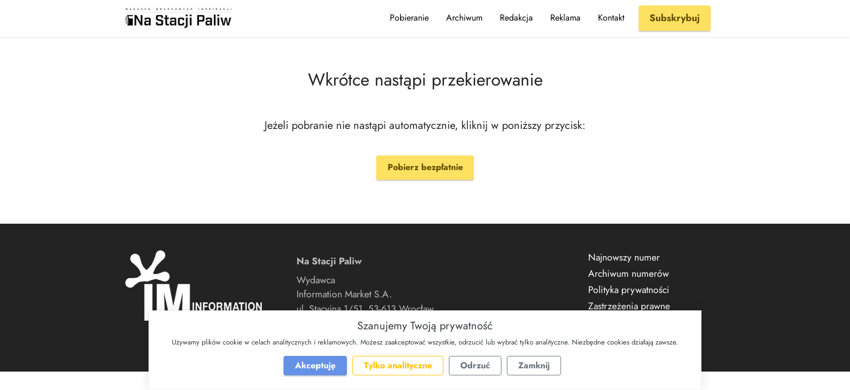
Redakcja (516, 17)
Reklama (565, 17)
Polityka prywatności (628, 290)
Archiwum (464, 17)
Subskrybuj (674, 18)
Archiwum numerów (628, 273)
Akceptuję (315, 365)
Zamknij (534, 365)
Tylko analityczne (398, 365)
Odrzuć (475, 365)
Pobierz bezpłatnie (425, 167)
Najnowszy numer (624, 257)
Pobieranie (409, 17)
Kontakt (611, 17)
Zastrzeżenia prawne (629, 306)
